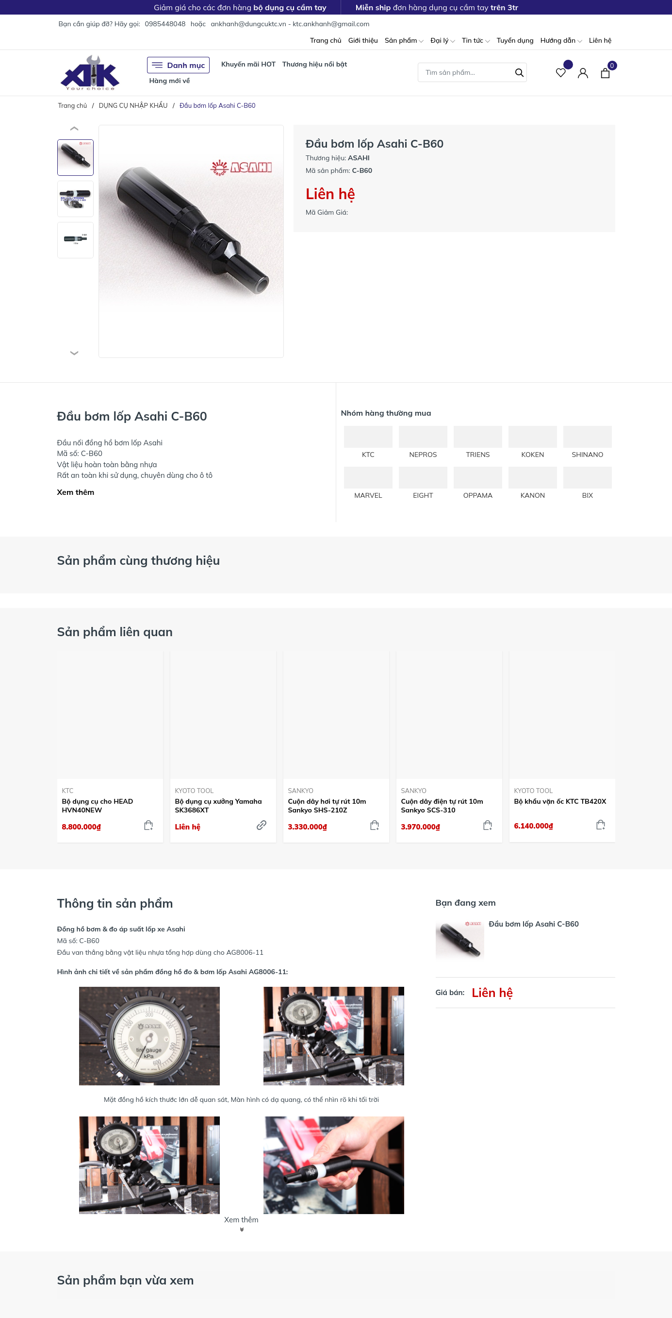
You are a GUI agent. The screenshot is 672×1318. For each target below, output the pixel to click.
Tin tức (476, 41)
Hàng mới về (169, 80)
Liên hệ (600, 40)
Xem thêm (76, 492)
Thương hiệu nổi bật (314, 64)
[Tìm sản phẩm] (472, 72)
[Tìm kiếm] (519, 71)
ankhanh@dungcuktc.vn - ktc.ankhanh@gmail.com (290, 23)
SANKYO (301, 790)
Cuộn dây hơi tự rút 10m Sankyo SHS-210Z (327, 805)
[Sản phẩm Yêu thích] (561, 73)
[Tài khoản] (583, 73)
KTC (68, 790)
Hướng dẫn (561, 41)
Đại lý (442, 41)
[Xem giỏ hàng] (605, 72)
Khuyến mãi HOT (248, 64)
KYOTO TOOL (194, 790)
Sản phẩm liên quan (115, 631)
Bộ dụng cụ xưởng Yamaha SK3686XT (218, 805)
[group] (191, 241)
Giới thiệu (363, 40)
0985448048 (165, 23)
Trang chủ (326, 40)
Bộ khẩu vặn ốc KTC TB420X (560, 801)
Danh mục (178, 65)
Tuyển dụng (515, 40)
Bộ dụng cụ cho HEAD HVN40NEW (97, 805)
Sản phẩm (404, 41)
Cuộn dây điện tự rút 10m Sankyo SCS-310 (442, 805)
